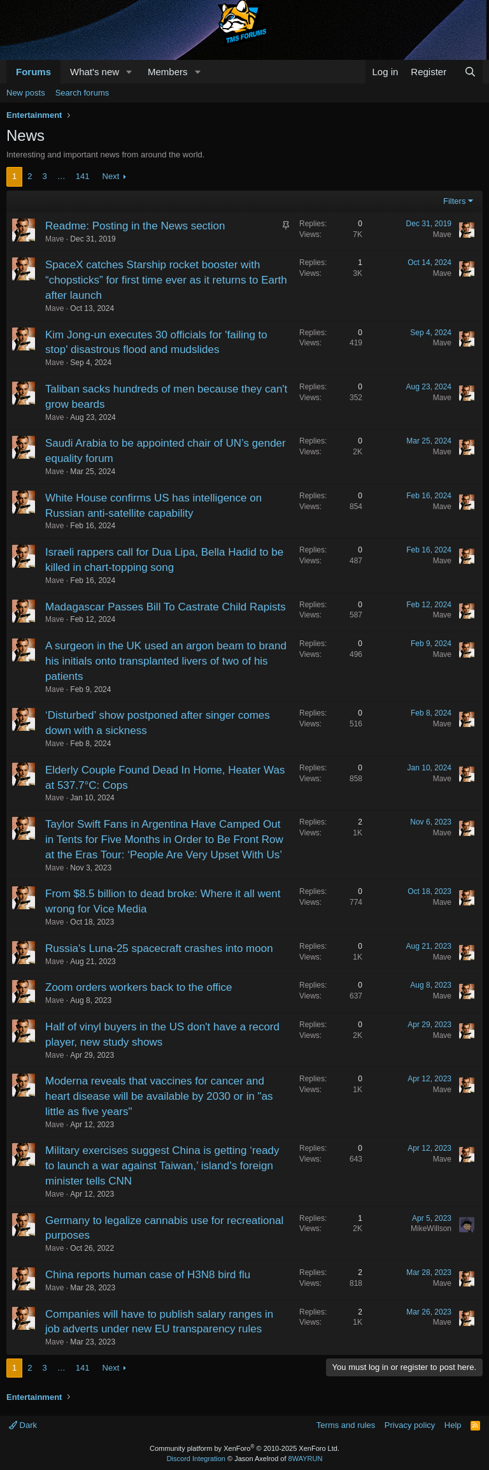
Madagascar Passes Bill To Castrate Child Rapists (165, 607)
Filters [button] (454, 201)
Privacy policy (410, 1425)
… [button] (61, 176)
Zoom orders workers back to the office (138, 987)
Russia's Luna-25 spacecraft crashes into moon (159, 948)
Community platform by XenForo (244, 1448)
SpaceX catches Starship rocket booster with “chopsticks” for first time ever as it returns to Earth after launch (166, 280)
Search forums (82, 92)
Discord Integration (196, 1458)
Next (111, 176)
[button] (129, 71)
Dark (23, 1425)
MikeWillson (431, 1228)
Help (453, 1425)
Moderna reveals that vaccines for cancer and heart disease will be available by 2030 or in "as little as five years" (159, 1096)
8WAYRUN (305, 1458)
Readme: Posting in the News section (135, 226)
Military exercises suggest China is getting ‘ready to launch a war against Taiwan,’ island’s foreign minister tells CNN (162, 1165)
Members (168, 71)
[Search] (470, 71)
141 (83, 176)
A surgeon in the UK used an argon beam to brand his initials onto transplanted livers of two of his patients (166, 661)
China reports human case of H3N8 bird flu (147, 1275)
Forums (33, 71)
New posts (25, 92)
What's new (94, 71)
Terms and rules (345, 1425)
